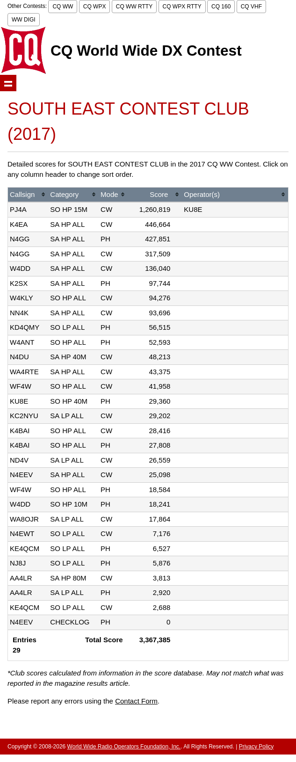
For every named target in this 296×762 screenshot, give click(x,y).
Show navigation (8, 83)
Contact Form (136, 701)
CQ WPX (94, 6)
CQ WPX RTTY (182, 6)
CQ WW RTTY (134, 6)
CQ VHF (251, 6)
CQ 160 (221, 6)
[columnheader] (28, 195)
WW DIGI (24, 19)
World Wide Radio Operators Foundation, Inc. (124, 746)
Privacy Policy (256, 746)
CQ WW (62, 6)
